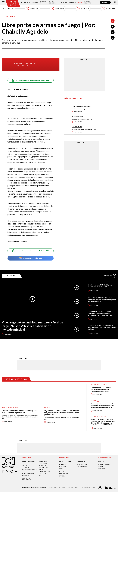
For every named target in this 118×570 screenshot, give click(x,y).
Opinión (79, 2)
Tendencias (72, 2)
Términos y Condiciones (88, 487)
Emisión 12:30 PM (57, 8)
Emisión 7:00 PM (83, 8)
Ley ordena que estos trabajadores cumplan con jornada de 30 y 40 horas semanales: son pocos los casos (61, 413)
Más (110, 275)
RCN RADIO (62, 466)
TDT (69, 462)
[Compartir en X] (113, 32)
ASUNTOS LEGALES (82, 464)
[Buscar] (115, 2)
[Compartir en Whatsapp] (113, 38)
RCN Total (62, 464)
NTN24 (61, 462)
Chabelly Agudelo (24, 63)
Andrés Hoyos (77, 127)
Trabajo (47, 407)
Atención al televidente (26, 466)
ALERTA (61, 471)
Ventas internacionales (44, 470)
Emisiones (7, 8)
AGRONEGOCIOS (82, 466)
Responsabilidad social (29, 462)
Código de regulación (29, 469)
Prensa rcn (26, 475)
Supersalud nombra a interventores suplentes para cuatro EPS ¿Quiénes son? (20, 412)
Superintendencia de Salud (11, 407)
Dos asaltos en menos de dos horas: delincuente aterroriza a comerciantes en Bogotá (102, 327)
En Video (12, 275)
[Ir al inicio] (13, 3)
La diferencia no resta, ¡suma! (80, 109)
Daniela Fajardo (77, 116)
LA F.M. (61, 469)
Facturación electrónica (43, 462)
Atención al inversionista (26, 478)
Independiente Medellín (99, 384)
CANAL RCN (105, 2)
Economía (64, 2)
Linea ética (42, 473)
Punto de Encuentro (87, 2)
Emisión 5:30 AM (32, 8)
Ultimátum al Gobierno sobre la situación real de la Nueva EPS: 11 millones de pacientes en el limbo (100, 313)
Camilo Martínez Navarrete (81, 106)
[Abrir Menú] (3, 2)
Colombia (24, 2)
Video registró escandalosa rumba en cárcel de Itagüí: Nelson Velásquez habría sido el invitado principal (32, 326)
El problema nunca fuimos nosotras (82, 119)
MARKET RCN (102, 469)
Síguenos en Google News (30, 258)
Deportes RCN (43, 2)
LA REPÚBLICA (81, 462)
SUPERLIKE (101, 466)
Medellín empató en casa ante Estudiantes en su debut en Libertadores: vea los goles (101, 389)
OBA (40, 475)
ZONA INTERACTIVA (104, 464)
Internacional (34, 2)
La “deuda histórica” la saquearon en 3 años (84, 129)
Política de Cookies (73, 487)
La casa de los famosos (98, 416)
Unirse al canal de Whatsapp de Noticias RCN (30, 80)
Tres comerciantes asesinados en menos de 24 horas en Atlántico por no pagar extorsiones (102, 299)
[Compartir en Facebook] (113, 27)
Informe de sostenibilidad (43, 466)
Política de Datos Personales (57, 487)
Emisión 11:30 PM (108, 8)
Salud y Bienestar (52, 2)
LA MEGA (62, 476)
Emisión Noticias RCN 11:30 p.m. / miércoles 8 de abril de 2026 (100, 286)
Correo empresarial (28, 473)
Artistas (93, 400)
